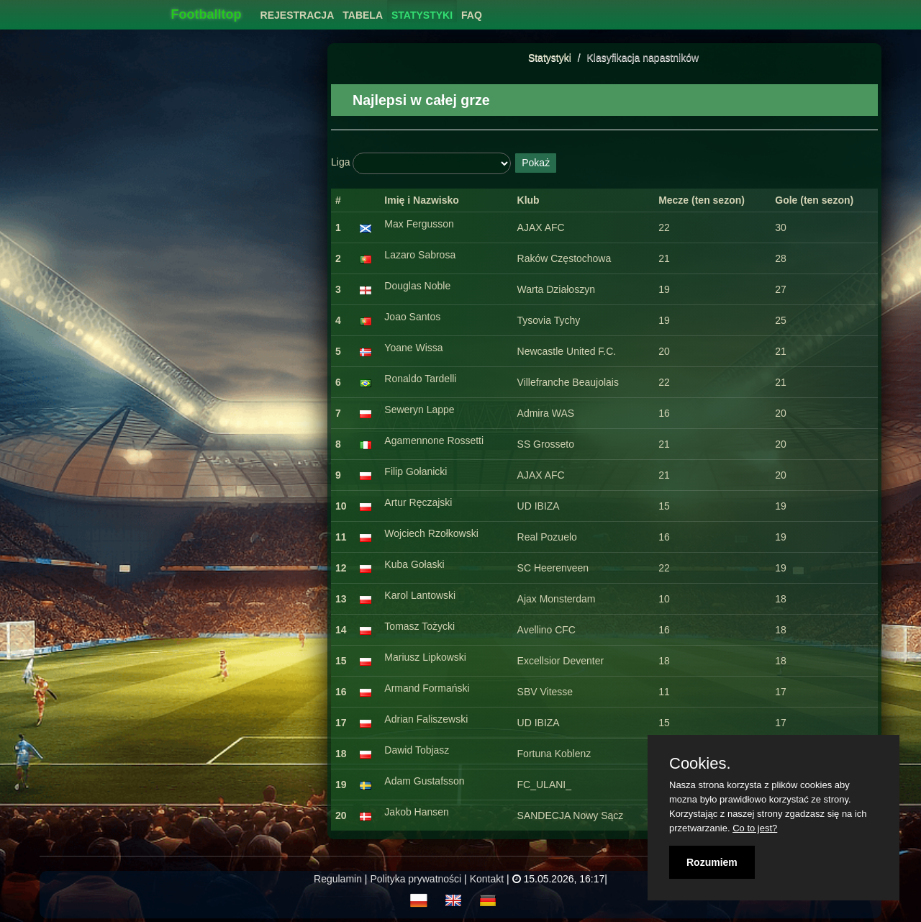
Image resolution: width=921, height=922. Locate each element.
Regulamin (338, 879)
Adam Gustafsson (424, 781)
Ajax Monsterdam (556, 599)
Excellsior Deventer (560, 660)
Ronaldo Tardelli (420, 378)
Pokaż (536, 162)
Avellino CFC (546, 630)
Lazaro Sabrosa (419, 255)
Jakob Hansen (416, 812)
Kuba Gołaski (414, 564)
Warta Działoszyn (556, 289)
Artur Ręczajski (418, 502)
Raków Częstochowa (564, 258)
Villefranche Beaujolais (568, 382)
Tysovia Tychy (549, 320)
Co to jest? (754, 828)
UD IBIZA (538, 506)
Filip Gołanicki (415, 471)
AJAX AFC (541, 227)
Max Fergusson (418, 224)
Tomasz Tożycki (419, 626)
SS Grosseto (545, 444)
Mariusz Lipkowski (425, 657)
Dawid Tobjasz (416, 750)
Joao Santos (412, 316)
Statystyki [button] (422, 15)
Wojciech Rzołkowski (431, 533)
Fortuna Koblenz (554, 753)
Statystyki (549, 57)
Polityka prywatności (415, 879)
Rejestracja (297, 15)
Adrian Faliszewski (426, 719)
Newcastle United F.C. (567, 351)
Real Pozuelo (547, 537)
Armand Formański (426, 688)
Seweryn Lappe (419, 409)
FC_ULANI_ (544, 784)
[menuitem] (297, 11)
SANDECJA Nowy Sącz (570, 815)
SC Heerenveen (553, 568)
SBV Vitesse (545, 691)
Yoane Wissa (413, 347)
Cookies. (700, 763)
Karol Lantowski (419, 595)
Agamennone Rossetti (434, 440)
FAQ (471, 15)
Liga (340, 162)
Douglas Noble (417, 285)
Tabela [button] (362, 15)
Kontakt (487, 879)
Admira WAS (546, 413)
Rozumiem (712, 862)
